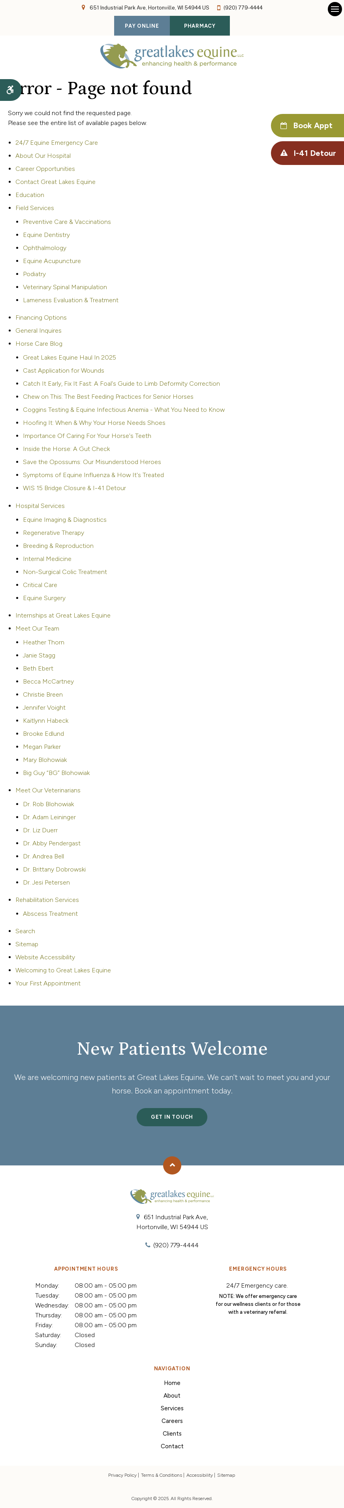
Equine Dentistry (46, 235)
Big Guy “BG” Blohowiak (56, 773)
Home (172, 1383)
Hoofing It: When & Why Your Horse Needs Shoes (94, 422)
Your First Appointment (48, 983)
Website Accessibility (45, 957)
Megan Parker (42, 746)
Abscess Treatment (50, 913)
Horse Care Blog (38, 343)
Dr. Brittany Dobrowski (54, 869)
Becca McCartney (48, 681)
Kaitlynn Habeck (45, 720)
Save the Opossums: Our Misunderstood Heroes (92, 462)
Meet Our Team (37, 628)
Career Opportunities (45, 168)
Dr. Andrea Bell (43, 856)
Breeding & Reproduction (58, 545)
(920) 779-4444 (243, 8)
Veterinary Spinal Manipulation (65, 287)
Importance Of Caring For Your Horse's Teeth (87, 436)
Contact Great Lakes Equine (55, 182)
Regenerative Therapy (53, 532)
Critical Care (40, 585)
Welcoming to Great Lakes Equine (63, 970)
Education (29, 195)
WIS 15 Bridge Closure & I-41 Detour (74, 488)
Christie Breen (43, 694)
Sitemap (26, 944)
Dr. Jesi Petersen (46, 882)
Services (172, 1408)
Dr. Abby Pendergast (52, 843)
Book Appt (312, 126)
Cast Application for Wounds (63, 370)
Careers (172, 1421)
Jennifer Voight (44, 707)
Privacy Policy (122, 1475)
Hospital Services (40, 506)
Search (25, 931)
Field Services (34, 208)
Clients (172, 1433)
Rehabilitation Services (47, 900)
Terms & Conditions (161, 1475)
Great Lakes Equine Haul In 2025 (69, 357)
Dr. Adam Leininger (49, 817)
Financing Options (41, 317)
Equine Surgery (44, 598)
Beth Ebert (38, 668)
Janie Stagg (39, 655)
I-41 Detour (314, 153)
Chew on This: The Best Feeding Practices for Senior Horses (108, 396)
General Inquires (38, 330)
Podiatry (34, 274)
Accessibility (199, 1475)
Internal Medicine (47, 559)
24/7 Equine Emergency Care (56, 142)
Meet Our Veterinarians (48, 790)
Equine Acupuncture (52, 261)
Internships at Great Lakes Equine (63, 615)
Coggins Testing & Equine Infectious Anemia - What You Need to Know (124, 409)
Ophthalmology (44, 248)
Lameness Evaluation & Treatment (70, 300)
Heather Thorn (43, 642)
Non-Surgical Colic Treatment (65, 572)
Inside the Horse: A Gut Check (66, 449)
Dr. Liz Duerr (40, 830)
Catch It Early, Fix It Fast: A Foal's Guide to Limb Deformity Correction (121, 383)
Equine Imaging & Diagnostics (65, 519)
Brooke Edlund (43, 733)
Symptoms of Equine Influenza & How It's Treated (93, 475)
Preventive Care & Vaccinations (67, 221)
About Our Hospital (43, 155)
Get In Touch (172, 1117)
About (172, 1395)
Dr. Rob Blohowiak (48, 804)
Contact (172, 1446)
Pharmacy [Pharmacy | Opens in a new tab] (200, 26)
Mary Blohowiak (45, 759)
